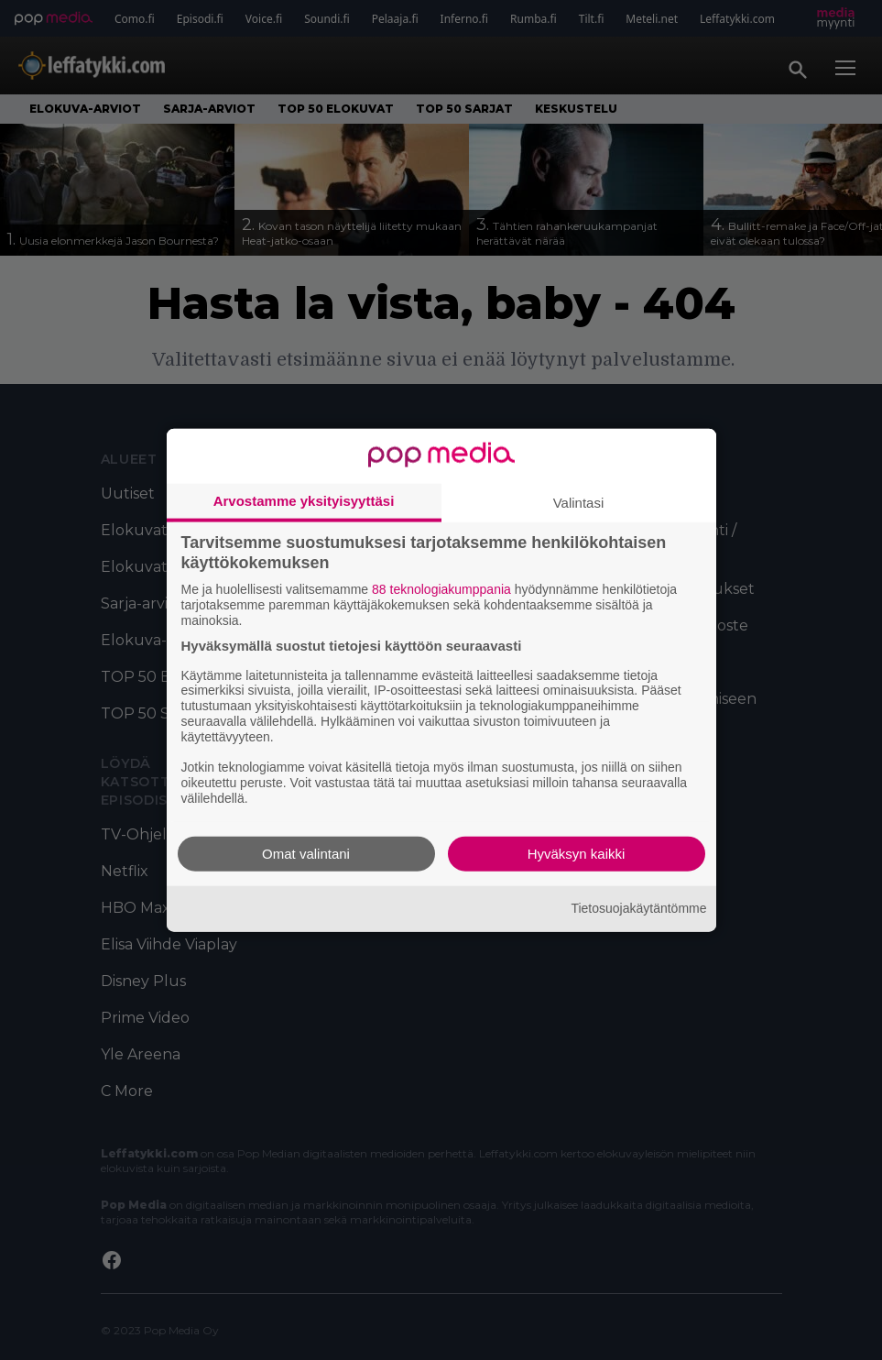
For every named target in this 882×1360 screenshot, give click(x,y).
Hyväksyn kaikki (577, 853)
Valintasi (578, 502)
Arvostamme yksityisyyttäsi (304, 501)
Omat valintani (306, 853)
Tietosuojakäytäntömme (638, 908)
